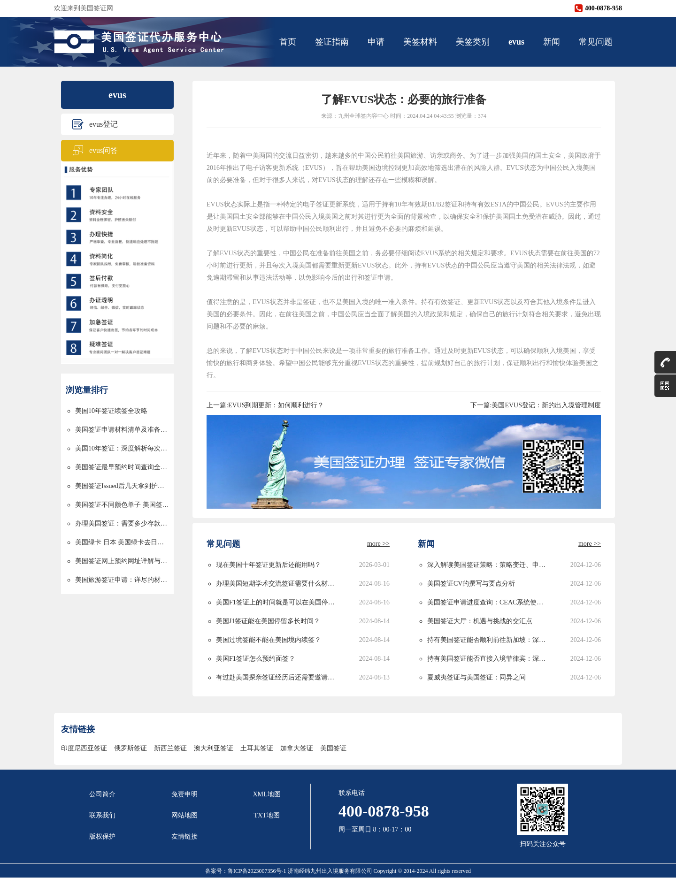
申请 (376, 41)
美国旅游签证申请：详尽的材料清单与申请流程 (122, 579)
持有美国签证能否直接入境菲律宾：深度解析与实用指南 (488, 658)
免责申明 (184, 794)
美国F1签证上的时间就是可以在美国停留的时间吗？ (277, 602)
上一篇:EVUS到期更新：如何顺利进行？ (265, 405)
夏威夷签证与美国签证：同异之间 (476, 677)
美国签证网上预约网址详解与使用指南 (122, 561)
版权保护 (102, 836)
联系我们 (102, 815)
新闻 (551, 41)
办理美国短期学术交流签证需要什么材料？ (277, 583)
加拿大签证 (296, 748)
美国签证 (333, 748)
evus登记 (103, 124)
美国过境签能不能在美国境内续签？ (268, 639)
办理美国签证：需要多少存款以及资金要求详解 (122, 523)
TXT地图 (266, 815)
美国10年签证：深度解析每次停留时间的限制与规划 (122, 448)
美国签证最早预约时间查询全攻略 (122, 467)
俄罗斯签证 (130, 748)
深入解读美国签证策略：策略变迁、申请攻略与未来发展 (488, 564)
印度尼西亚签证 (84, 748)
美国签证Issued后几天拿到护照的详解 (122, 485)
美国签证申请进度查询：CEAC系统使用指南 (488, 602)
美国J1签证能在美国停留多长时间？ (268, 621)
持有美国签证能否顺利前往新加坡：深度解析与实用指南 (488, 639)
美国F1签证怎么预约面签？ (255, 658)
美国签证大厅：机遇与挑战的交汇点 (479, 621)
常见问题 (596, 41)
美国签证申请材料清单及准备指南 (122, 429)
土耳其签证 (256, 748)
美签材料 (420, 41)
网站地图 (184, 815)
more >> (378, 543)
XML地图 (266, 794)
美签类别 (473, 41)
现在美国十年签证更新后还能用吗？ (268, 564)
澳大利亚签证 (213, 748)
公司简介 (102, 794)
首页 (287, 41)
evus (516, 41)
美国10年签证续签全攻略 (111, 410)
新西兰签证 (170, 748)
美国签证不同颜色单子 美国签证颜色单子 (122, 504)
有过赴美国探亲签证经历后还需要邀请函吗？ (277, 677)
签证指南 (332, 41)
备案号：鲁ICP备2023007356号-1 (246, 871)
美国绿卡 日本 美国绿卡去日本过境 (122, 542)
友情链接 (184, 836)
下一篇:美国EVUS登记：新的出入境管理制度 (535, 405)
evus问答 (103, 150)
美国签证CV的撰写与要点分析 (471, 583)
